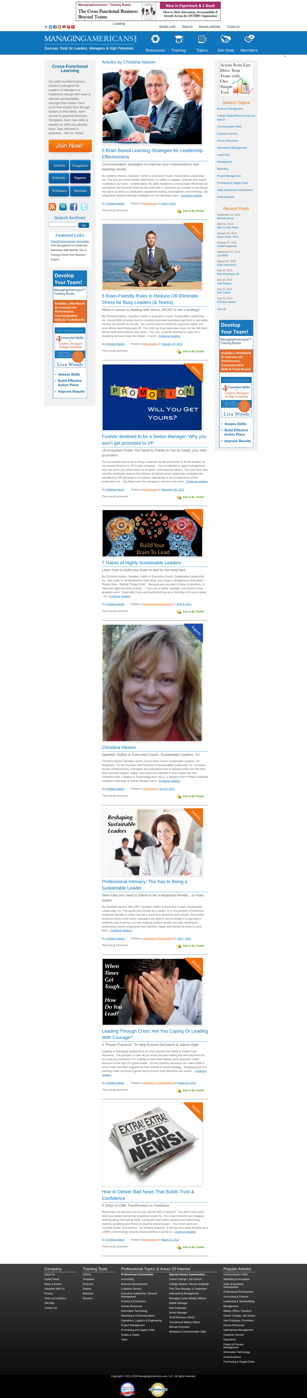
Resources (155, 50)
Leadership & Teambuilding (157, 938)
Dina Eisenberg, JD (228, 274)
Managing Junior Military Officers (187, 1298)
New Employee (177, 1308)
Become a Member (209, 26)
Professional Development (157, 604)
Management (149, 203)
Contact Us (233, 26)
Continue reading (191, 195)
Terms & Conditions (55, 1298)
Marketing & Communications (138, 1315)
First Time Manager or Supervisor (188, 1288)
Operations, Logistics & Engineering (141, 1320)
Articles (87, 1274)
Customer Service (227, 133)
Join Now (225, 50)
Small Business (226, 197)
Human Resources (227, 140)
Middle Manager (178, 1303)
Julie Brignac (224, 283)
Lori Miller (222, 255)
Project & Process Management (233, 1346)
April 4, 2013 (168, 203)
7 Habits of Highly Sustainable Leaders (141, 562)
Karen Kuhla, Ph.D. (228, 236)
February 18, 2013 (172, 344)
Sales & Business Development (235, 190)
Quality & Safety (130, 1334)
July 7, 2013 (184, 938)
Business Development (134, 1284)
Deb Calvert (223, 292)
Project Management (229, 175)
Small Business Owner (182, 1317)
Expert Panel (51, 1279)
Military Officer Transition (237, 1310)
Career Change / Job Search (185, 1279)
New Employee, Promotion (238, 1320)
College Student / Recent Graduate (189, 1284)
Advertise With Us (54, 1288)
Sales (124, 1339)
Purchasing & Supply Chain (232, 182)
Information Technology (134, 1310)
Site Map (49, 1303)
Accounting (127, 1279)
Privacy (48, 1293)
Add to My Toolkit (193, 210)
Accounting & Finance (235, 1296)
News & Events (53, 1284)
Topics (202, 50)
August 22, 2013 (186, 1083)
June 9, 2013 (184, 604)
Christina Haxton (115, 203)
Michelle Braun (225, 218)
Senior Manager (178, 1312)
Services (88, 1298)
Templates (88, 1279)
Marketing (222, 168)
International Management (232, 147)
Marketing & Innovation (236, 1279)
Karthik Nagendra (227, 246)
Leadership (148, 788)
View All (221, 309)
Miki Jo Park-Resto (228, 227)
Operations (229, 1339)
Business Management (230, 108)
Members (249, 50)
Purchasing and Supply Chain (138, 1329)
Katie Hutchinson (226, 264)
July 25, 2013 (166, 788)
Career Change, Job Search (239, 1315)
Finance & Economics (133, 1301)
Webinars (88, 1293)
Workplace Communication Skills (187, 1331)
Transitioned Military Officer (184, 1322)
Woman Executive (179, 1326)
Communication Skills (229, 126)
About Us (187, 26)
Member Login (167, 26)
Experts (87, 1288)
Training (178, 50)
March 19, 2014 (170, 1239)
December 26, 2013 (173, 489)
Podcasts (88, 1284)
